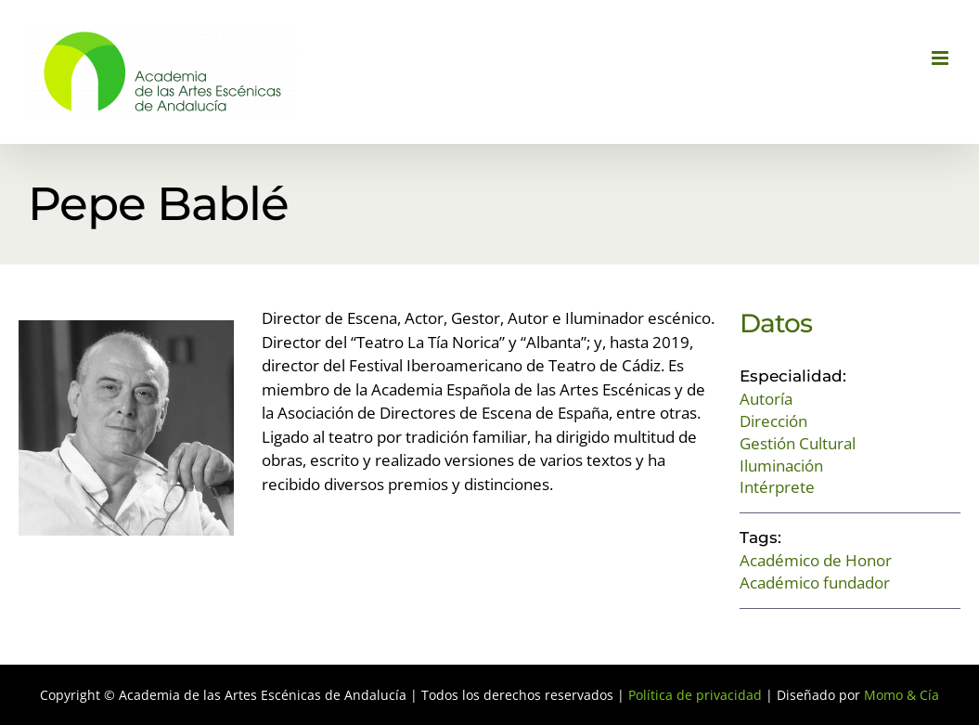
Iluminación (781, 465)
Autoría (766, 398)
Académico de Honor (816, 560)
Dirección (773, 421)
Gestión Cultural (798, 443)
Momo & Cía (901, 695)
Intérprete (777, 487)
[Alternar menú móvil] (941, 58)
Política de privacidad (695, 695)
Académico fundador (815, 582)
